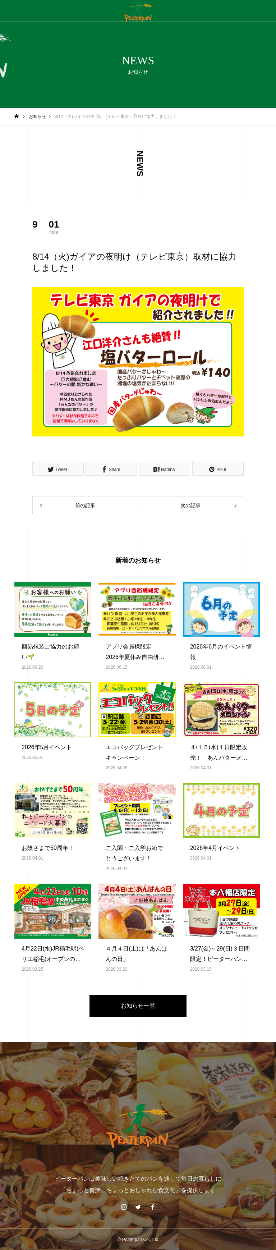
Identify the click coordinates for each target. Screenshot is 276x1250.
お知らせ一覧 (138, 1006)
